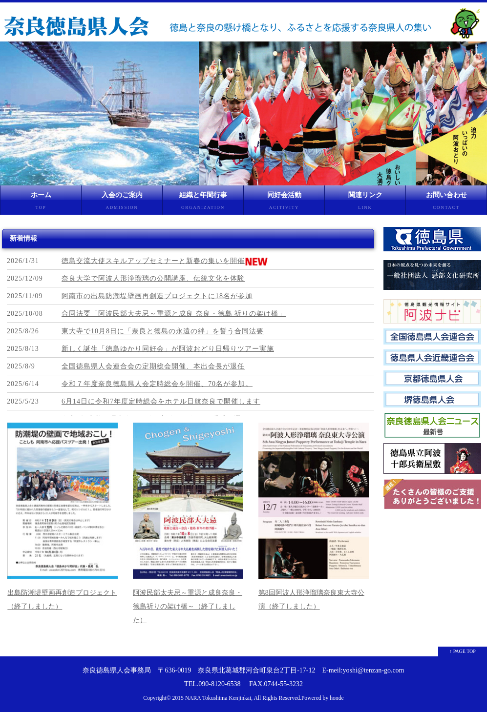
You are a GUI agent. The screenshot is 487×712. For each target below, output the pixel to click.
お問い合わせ (446, 203)
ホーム (40, 203)
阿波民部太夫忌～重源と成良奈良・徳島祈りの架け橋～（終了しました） (187, 606)
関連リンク (365, 203)
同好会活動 (284, 203)
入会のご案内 (122, 203)
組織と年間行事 (203, 203)
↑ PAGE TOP (462, 651)
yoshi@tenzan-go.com (373, 670)
